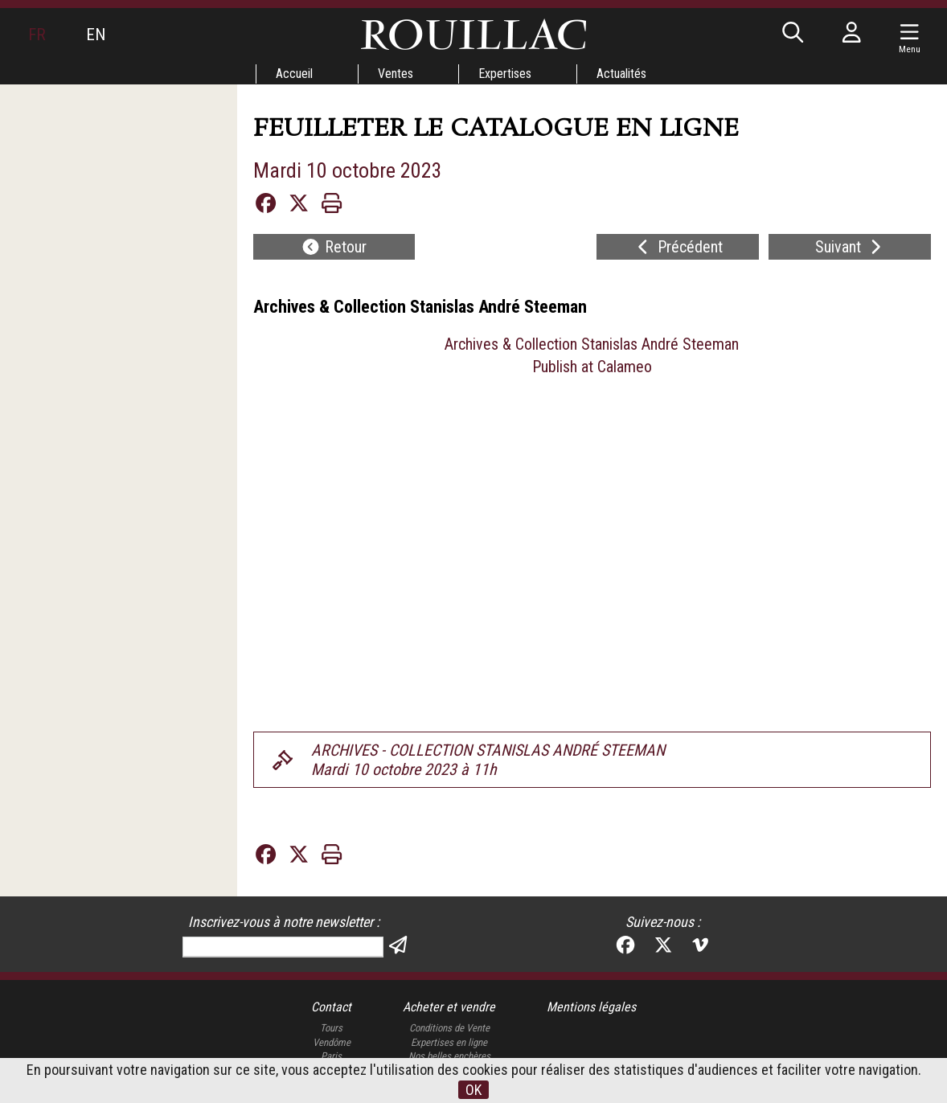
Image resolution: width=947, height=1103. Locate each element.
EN (95, 34)
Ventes (395, 73)
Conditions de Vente (449, 1028)
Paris (331, 1056)
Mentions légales (591, 1007)
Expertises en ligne (449, 1042)
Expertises (504, 73)
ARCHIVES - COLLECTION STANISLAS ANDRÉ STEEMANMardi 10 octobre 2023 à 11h (488, 759)
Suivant (850, 246)
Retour (334, 246)
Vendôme (332, 1042)
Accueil (294, 73)
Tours (331, 1028)
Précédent (678, 246)
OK (473, 1089)
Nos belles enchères (449, 1056)
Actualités (621, 73)
